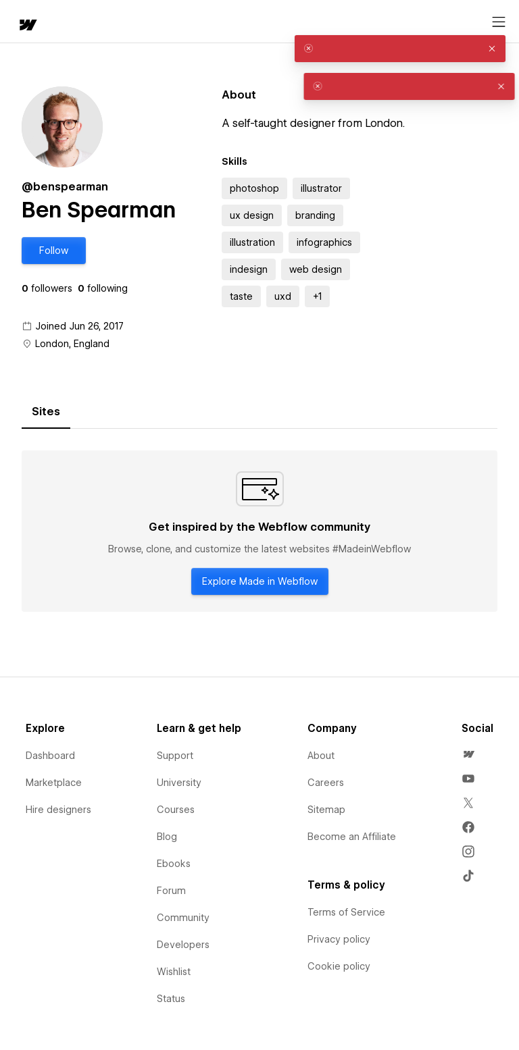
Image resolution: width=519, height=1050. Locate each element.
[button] (54, 250)
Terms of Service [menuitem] (346, 912)
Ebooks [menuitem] (174, 863)
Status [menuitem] (171, 998)
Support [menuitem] (175, 755)
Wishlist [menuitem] (174, 971)
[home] (27, 26)
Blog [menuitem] (167, 836)
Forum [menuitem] (171, 890)
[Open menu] (499, 22)
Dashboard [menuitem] (50, 755)
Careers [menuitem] (325, 782)
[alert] (400, 48)
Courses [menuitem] (176, 809)
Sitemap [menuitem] (326, 809)
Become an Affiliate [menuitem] (351, 836)
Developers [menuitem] (183, 944)
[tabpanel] (259, 531)
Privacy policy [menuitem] (338, 939)
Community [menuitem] (183, 917)
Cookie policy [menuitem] (338, 966)
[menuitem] (468, 754)
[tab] (46, 412)
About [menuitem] (321, 755)
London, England (72, 343)
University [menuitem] (179, 782)
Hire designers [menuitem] (58, 809)
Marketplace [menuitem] (54, 782)
